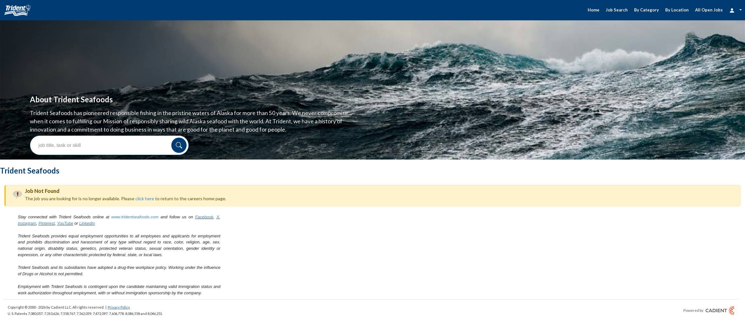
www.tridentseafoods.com (134, 169)
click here (144, 151)
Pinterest (46, 175)
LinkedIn (87, 175)
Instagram (27, 175)
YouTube (65, 175)
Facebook (204, 169)
